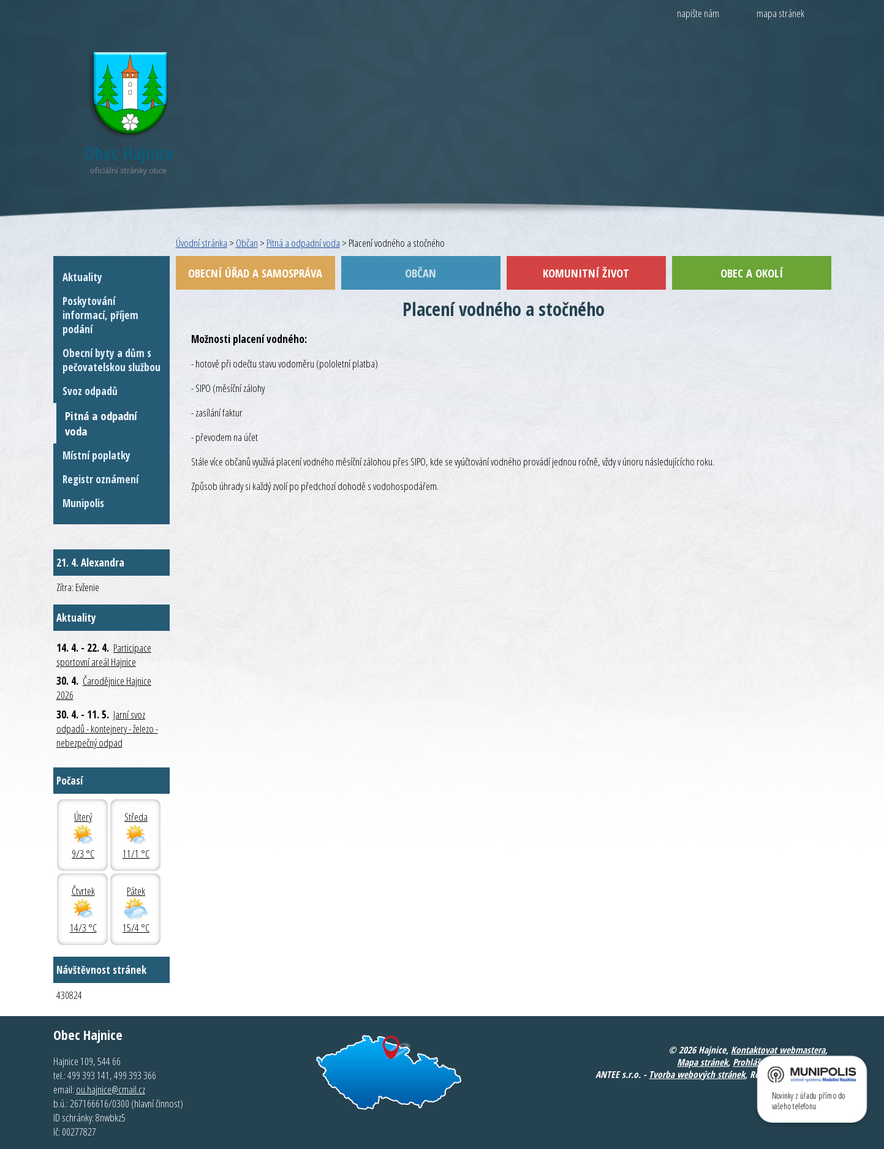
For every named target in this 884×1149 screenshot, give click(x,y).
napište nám (698, 13)
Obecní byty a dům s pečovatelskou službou (111, 360)
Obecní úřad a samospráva (255, 273)
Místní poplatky (96, 455)
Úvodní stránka (201, 243)
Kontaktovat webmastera (778, 1050)
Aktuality (82, 277)
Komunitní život (586, 273)
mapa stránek (780, 13)
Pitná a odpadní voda (303, 243)
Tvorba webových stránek (697, 1074)
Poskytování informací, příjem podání (100, 315)
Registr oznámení (100, 479)
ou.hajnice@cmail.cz (110, 1089)
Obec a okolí (751, 273)
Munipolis (83, 503)
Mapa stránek (702, 1062)
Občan (247, 243)
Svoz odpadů (90, 391)
